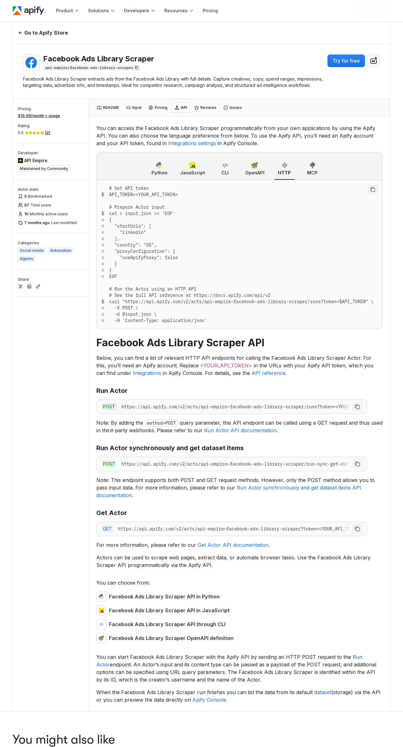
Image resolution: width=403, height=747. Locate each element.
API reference (269, 373)
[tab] (108, 108)
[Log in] (340, 10)
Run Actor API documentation (240, 430)
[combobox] (373, 60)
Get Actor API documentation (233, 545)
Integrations (147, 373)
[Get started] (372, 10)
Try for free (346, 61)
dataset (322, 692)
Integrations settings (192, 143)
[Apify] (28, 10)
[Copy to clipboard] (372, 189)
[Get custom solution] (310, 10)
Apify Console (209, 700)
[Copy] (91, 68)
